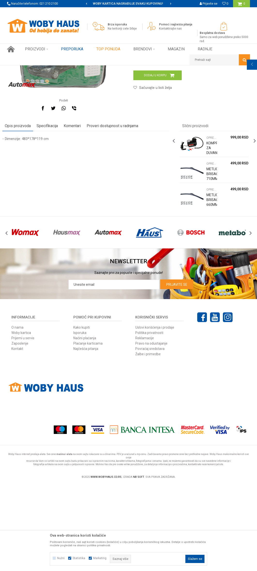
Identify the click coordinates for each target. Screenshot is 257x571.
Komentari (76, 202)
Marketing (99, 558)
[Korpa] (241, 5)
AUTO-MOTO (59, 69)
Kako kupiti (81, 414)
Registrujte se (207, 11)
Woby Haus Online (19, 69)
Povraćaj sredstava (150, 435)
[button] (219, 59)
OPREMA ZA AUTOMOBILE (89, 69)
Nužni (61, 558)
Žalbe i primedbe (148, 440)
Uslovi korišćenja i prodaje (154, 414)
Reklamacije (144, 424)
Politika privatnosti (149, 419)
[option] (128, 3)
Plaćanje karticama (88, 430)
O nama (17, 414)
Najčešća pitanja (85, 435)
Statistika (79, 558)
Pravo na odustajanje (151, 430)
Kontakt (17, 435)
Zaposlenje (19, 430)
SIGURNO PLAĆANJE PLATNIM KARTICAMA (128, 3)
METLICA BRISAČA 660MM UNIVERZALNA (208, 278)
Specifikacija (51, 202)
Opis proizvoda (22, 202)
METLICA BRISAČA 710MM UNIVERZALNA (208, 252)
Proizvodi (41, 69)
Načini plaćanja (84, 424)
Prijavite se (176, 371)
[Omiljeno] (225, 3)
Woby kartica (21, 419)
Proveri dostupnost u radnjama (117, 202)
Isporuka (79, 419)
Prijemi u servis (22, 424)
